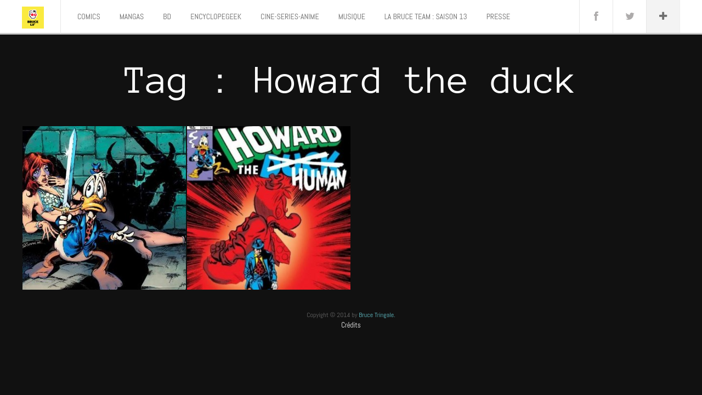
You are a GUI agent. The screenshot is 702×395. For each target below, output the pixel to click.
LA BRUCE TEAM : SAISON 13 (425, 16)
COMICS (88, 16)
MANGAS (132, 16)
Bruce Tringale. (377, 315)
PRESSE (498, 16)
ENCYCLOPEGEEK (215, 16)
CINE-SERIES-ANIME (290, 16)
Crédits (351, 325)
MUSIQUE (351, 16)
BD (167, 16)
